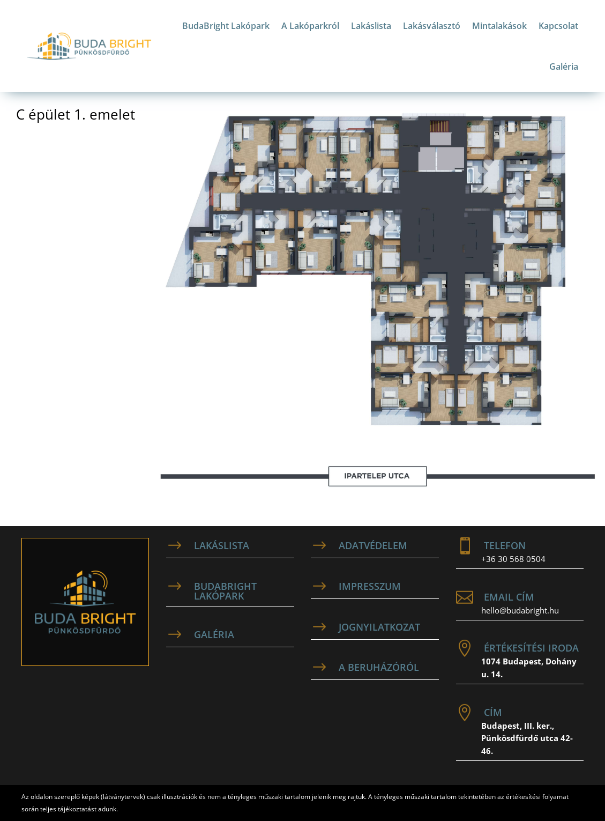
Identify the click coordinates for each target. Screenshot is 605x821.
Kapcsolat (558, 26)
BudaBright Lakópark (226, 26)
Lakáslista (371, 26)
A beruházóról (379, 667)
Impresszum (370, 586)
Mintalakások (499, 26)
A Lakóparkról (310, 26)
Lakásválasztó (431, 26)
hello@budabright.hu (520, 610)
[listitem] (514, 155)
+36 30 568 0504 (513, 558)
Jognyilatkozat (379, 626)
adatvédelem (373, 545)
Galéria (563, 66)
